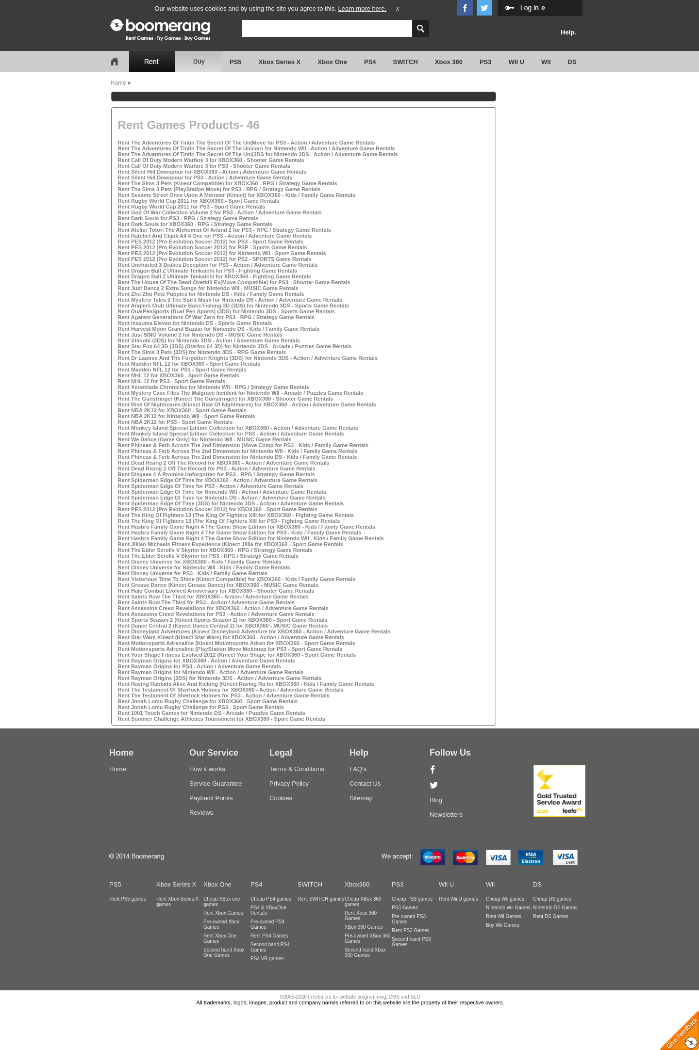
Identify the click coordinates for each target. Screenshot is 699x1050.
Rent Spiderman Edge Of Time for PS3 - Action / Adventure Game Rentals (211, 486)
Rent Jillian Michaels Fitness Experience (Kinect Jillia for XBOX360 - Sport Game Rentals (231, 544)
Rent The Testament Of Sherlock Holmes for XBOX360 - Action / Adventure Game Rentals (231, 690)
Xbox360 (357, 884)
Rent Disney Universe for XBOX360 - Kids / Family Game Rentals (200, 562)
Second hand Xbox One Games (224, 952)
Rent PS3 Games (411, 930)
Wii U (446, 884)
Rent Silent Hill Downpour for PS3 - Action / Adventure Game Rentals (205, 177)
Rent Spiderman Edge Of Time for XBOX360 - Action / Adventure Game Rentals (218, 480)
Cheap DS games (552, 899)
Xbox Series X (280, 61)
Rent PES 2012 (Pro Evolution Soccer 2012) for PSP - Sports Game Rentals (212, 247)
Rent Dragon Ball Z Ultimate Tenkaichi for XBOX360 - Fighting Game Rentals (214, 276)
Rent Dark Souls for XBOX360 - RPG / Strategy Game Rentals (195, 224)
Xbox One (332, 61)
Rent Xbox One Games (219, 938)
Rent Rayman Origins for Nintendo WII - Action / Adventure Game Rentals (211, 672)
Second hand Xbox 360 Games (365, 952)
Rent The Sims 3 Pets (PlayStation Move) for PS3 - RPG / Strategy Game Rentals (219, 189)
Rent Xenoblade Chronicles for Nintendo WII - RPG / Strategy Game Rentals (213, 387)
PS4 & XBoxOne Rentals (268, 910)
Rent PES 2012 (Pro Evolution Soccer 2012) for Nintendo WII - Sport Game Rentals (222, 253)
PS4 (370, 61)
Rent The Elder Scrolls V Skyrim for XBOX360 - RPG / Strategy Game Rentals (215, 550)
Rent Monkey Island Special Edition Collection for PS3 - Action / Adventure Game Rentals (231, 433)
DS (572, 61)
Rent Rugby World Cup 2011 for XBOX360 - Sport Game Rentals (199, 201)
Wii (490, 884)
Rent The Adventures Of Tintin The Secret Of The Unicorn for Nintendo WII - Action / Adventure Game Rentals (256, 148)
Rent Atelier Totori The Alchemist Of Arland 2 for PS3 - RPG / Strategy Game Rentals (224, 230)
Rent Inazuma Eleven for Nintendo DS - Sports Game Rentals (195, 323)
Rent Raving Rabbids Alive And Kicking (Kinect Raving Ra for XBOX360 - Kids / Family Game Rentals (246, 684)
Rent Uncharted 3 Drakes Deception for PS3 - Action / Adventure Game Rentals (218, 265)
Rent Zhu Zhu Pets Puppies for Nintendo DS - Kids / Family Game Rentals (211, 294)
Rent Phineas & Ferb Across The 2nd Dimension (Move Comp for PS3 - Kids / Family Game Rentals (243, 445)
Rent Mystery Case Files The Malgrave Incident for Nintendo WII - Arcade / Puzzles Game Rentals (241, 393)
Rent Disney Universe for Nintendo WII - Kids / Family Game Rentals (204, 567)
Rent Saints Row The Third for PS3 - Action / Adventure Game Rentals (206, 602)
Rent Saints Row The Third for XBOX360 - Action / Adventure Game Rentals (213, 596)
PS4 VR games (266, 958)
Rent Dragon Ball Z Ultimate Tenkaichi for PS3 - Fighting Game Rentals (208, 271)
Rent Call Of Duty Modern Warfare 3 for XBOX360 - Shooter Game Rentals (211, 160)
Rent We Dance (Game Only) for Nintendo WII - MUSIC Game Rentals (205, 439)
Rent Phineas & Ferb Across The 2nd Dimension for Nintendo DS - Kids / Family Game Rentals (237, 457)
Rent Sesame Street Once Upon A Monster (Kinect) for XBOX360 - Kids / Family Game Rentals (236, 195)
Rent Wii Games (503, 916)
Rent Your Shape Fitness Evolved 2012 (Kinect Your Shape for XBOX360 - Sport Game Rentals (237, 655)
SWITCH (405, 61)
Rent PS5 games (127, 899)
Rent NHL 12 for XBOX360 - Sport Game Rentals (178, 375)
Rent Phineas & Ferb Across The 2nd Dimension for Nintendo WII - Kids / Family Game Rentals (238, 451)
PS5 (236, 61)
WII (546, 61)
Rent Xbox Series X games (177, 901)
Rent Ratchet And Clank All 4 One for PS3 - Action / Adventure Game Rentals (215, 236)
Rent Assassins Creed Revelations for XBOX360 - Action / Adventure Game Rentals (223, 608)
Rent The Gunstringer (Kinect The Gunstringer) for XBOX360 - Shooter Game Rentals (225, 399)
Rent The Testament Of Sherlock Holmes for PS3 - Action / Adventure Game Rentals (224, 695)
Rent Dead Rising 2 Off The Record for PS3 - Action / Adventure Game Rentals (217, 468)
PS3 (486, 61)
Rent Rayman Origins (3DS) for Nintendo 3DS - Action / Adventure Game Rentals (220, 678)
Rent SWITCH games (321, 899)
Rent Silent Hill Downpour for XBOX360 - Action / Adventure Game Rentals (212, 172)
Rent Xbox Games (223, 913)
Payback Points (211, 798)
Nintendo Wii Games (508, 907)
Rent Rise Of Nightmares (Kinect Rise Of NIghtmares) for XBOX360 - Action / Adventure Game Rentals (247, 404)
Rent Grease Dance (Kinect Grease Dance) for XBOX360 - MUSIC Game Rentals (218, 585)
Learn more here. (362, 8)
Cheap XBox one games (221, 901)
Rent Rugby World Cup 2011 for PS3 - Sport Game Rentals (192, 207)
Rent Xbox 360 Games (361, 915)
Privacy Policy (289, 783)
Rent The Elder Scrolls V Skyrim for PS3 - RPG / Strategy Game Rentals (208, 556)
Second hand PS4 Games (270, 947)
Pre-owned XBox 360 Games (368, 938)
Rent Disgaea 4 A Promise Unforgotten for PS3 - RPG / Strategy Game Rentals (216, 474)
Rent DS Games (550, 916)
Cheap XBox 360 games (363, 901)
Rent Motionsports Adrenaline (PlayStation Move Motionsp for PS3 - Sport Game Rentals (230, 649)
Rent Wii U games (458, 899)
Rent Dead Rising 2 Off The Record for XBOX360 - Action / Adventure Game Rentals (224, 463)
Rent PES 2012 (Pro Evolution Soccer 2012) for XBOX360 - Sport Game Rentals (217, 509)
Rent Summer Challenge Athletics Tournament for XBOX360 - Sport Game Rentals (221, 719)
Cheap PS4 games (270, 899)
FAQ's (358, 769)
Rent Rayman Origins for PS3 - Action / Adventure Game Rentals (200, 666)
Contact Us (365, 783)
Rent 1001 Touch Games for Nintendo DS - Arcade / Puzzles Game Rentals (211, 713)
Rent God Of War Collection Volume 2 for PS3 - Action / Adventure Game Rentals (220, 212)
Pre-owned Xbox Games (221, 924)
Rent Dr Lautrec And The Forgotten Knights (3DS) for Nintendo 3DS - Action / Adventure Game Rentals (248, 358)
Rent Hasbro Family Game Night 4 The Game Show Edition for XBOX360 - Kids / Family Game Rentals (247, 527)
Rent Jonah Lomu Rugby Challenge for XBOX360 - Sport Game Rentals (208, 701)
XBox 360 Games (364, 927)
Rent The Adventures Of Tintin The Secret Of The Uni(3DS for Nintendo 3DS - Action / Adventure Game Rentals (258, 154)
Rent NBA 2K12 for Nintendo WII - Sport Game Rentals (186, 416)
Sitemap (361, 798)
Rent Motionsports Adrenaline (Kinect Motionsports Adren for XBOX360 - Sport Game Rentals (236, 643)
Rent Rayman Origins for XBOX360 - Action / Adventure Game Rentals (206, 660)
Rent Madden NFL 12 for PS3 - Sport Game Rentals (182, 369)
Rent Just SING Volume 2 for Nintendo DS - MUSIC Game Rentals (200, 335)
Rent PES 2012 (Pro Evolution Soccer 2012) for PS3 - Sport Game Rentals (211, 241)
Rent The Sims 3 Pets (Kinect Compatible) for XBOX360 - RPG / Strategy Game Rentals (227, 183)
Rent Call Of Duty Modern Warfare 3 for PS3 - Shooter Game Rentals (204, 166)
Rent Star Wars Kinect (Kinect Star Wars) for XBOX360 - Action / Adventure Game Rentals (231, 637)
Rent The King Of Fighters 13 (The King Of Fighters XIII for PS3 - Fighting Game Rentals (229, 521)
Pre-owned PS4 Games (267, 924)
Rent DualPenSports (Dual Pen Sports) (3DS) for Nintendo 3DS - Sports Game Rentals (226, 311)
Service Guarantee (215, 783)
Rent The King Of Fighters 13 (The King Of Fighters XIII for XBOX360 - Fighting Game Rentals (236, 515)
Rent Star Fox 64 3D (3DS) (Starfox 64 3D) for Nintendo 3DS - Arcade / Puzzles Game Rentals (235, 346)
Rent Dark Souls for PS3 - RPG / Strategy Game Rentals (188, 218)
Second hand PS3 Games (411, 942)
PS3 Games (405, 907)
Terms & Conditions (296, 769)
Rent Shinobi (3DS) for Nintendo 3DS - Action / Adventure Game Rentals (209, 340)
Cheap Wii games (505, 899)
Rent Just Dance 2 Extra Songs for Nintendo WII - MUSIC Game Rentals (208, 288)
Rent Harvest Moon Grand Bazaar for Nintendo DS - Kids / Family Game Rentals (219, 329)
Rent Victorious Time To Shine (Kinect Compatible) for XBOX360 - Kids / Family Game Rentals (237, 579)
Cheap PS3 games (412, 899)
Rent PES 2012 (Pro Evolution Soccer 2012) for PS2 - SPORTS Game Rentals (215, 259)
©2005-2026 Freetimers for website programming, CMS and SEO (350, 997)
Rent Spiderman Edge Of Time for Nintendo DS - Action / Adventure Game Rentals (222, 498)
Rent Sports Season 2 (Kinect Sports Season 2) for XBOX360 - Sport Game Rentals (223, 620)
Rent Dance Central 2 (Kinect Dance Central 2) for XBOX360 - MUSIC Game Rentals (223, 626)
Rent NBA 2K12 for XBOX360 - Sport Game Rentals (182, 410)
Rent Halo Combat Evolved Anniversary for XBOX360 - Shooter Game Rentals (216, 591)
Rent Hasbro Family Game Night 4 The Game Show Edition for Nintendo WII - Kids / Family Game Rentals (251, 538)
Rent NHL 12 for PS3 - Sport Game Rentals (172, 381)
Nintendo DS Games (555, 907)
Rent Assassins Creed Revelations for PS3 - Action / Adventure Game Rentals (216, 614)
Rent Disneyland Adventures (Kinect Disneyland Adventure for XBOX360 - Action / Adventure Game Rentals (254, 631)
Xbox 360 (449, 61)
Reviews (201, 812)
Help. (568, 32)
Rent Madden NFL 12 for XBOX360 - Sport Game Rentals (189, 364)
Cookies (280, 798)
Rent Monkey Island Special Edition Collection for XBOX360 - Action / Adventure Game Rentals (238, 428)
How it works (207, 769)
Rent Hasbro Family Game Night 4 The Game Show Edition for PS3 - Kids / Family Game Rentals (240, 532)
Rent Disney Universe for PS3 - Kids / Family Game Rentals (193, 573)
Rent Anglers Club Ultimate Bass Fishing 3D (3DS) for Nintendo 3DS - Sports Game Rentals (233, 305)
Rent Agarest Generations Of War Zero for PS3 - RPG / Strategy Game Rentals (216, 317)
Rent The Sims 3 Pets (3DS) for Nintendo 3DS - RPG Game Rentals (202, 352)
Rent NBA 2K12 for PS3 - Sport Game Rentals (175, 422)
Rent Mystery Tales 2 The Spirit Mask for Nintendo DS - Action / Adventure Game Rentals (230, 300)
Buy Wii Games (502, 925)
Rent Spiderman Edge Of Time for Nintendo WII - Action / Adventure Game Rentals (222, 492)
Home (118, 83)
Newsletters (446, 814)
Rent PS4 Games (269, 935)
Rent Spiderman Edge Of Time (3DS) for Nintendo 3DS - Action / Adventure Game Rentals (231, 503)
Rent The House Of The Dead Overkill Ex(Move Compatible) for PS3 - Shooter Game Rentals (234, 282)
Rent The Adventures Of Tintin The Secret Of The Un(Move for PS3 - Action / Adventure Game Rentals (246, 142)
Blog (436, 800)
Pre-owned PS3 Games (409, 919)
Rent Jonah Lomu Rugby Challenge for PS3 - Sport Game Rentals (201, 707)
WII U (517, 61)
